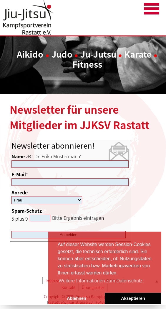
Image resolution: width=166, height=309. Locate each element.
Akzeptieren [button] (133, 298)
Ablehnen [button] (76, 298)
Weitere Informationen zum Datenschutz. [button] (101, 280)
